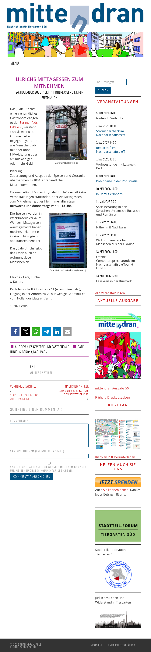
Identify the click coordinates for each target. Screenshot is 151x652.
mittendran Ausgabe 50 (112, 388)
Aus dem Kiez (23, 346)
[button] (15, 331)
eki (47, 92)
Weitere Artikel (41, 372)
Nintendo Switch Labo (111, 118)
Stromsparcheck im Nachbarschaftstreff (110, 133)
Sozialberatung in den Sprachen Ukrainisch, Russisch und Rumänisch (118, 211)
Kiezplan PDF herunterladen (115, 457)
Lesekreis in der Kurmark (114, 281)
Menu (14, 63)
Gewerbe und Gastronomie (51, 346)
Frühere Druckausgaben (112, 397)
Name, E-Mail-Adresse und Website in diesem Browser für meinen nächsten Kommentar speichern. (48, 468)
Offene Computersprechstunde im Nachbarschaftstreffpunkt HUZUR (115, 262)
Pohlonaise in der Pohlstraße (117, 181)
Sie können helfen (115, 490)
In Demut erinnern (109, 194)
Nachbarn (40, 351)
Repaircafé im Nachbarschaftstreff (110, 150)
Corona (27, 351)
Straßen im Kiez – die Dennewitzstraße (74, 392)
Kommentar (19, 421)
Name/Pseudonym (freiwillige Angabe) (37, 451)
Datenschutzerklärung (121, 645)
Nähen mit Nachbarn (111, 227)
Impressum (96, 645)
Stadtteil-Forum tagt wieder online (24, 397)
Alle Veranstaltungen (110, 293)
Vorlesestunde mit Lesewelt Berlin (115, 166)
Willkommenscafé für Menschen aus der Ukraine (115, 242)
